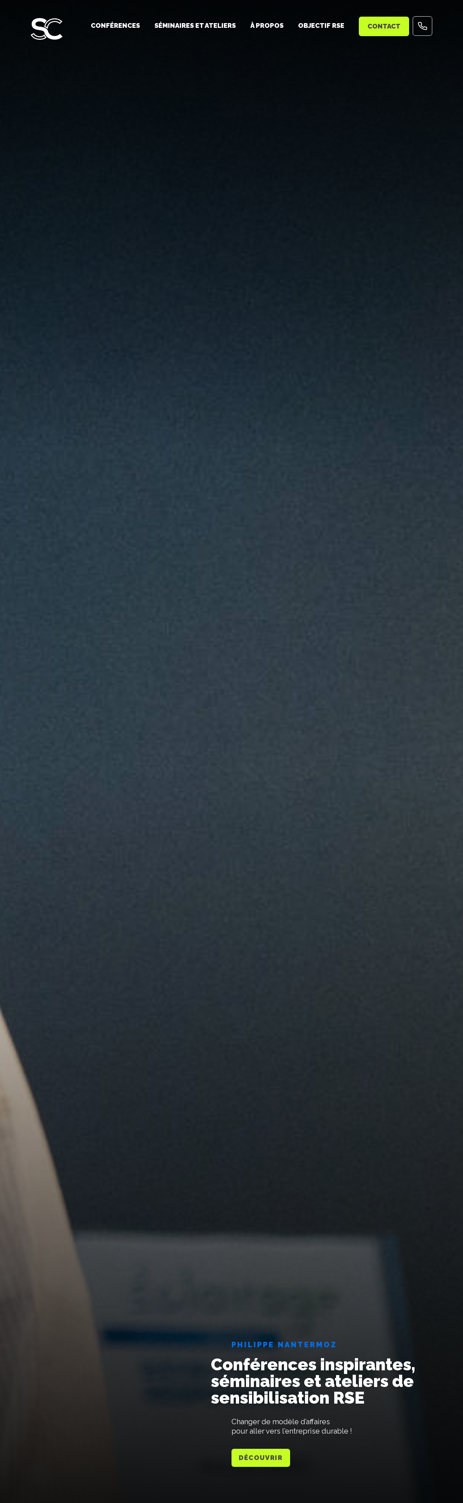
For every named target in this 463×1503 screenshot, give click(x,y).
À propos (267, 25)
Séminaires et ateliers (195, 25)
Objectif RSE (321, 25)
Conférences (115, 25)
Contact (384, 26)
